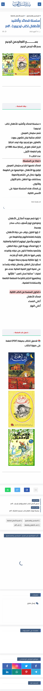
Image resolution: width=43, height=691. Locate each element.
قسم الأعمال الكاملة (17, 15)
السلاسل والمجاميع (33, 15)
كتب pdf (18, 525)
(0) (4, 31)
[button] (27, 490)
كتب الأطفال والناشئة (32, 525)
